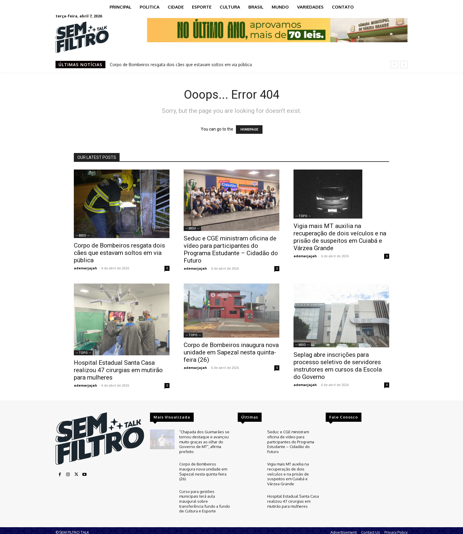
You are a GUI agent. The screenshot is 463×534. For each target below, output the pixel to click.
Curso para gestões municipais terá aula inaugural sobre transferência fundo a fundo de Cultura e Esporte (204, 497)
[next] (403, 64)
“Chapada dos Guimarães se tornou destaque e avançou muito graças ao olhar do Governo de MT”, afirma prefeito (204, 440)
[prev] (394, 64)
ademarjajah (85, 268)
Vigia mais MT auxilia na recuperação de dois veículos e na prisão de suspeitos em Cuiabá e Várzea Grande (340, 237)
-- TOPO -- (303, 216)
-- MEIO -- (82, 235)
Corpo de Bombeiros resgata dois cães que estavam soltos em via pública (181, 64)
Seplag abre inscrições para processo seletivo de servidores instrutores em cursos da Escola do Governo (338, 365)
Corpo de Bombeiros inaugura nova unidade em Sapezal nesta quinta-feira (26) (231, 352)
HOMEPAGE (249, 129)
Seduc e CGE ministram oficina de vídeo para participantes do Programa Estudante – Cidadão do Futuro (231, 249)
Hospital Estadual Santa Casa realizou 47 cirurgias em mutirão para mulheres (118, 370)
